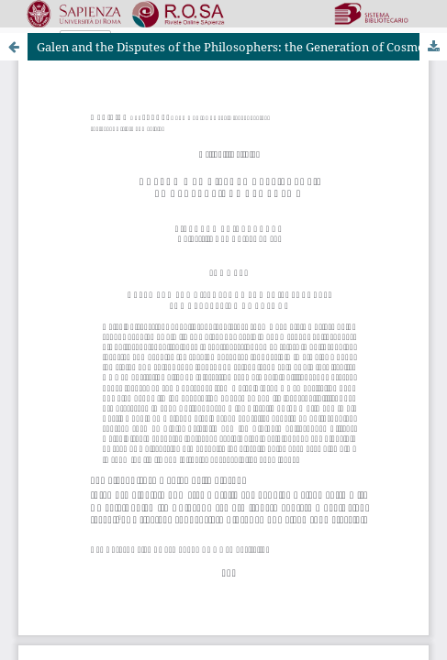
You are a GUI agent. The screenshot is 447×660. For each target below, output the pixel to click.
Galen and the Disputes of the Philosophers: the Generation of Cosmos (233, 46)
